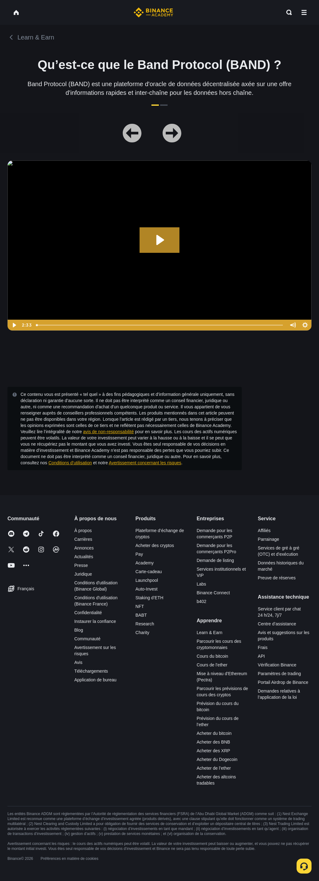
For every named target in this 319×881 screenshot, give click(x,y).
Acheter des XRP (213, 750)
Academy (145, 562)
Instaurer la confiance (95, 621)
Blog (78, 630)
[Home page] (153, 12)
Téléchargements (91, 671)
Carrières (83, 539)
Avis (78, 662)
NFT (140, 606)
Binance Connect (213, 592)
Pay (139, 554)
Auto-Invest (147, 589)
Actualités (83, 556)
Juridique (83, 574)
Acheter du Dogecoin (217, 759)
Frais (263, 647)
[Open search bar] (287, 12)
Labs (201, 584)
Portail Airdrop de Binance (283, 682)
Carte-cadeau (149, 571)
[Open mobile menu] (304, 12)
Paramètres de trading (279, 673)
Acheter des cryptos (155, 545)
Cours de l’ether (212, 664)
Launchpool (147, 580)
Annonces (83, 547)
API (261, 656)
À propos (83, 530)
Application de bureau (95, 679)
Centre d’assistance (277, 623)
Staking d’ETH (149, 597)
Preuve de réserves (277, 577)
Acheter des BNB (213, 742)
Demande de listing (215, 560)
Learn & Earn (209, 632)
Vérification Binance (277, 664)
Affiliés (264, 530)
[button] (304, 12)
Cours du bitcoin (212, 656)
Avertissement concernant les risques (145, 462)
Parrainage (268, 539)
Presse (81, 565)
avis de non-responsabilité (108, 431)
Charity (142, 632)
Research (145, 623)
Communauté (87, 638)
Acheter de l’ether (214, 768)
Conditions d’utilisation (70, 462)
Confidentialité (88, 612)
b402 (201, 601)
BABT (141, 615)
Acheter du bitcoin (214, 733)
